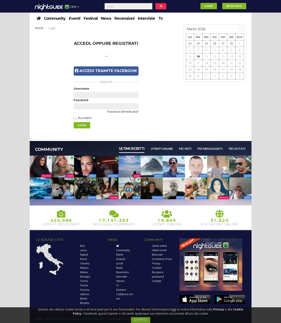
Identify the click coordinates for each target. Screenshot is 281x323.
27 (223, 43)
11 (206, 56)
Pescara (85, 290)
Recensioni (124, 18)
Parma (84, 285)
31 (198, 76)
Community (54, 18)
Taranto (85, 263)
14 (231, 56)
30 (190, 76)
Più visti (185, 149)
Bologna (85, 276)
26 (214, 43)
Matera (84, 268)
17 (198, 63)
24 (198, 43)
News (106, 18)
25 (206, 43)
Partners (121, 290)
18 (206, 63)
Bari (82, 246)
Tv (160, 18)
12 (214, 56)
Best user (157, 254)
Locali (119, 263)
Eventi (74, 18)
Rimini (83, 298)
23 (190, 43)
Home (39, 28)
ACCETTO (140, 320)
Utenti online (162, 149)
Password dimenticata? (123, 112)
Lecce (83, 250)
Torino (84, 281)
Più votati (237, 149)
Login (209, 6)
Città (72, 8)
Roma (83, 259)
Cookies (157, 268)
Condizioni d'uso (162, 259)
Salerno (84, 294)
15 (239, 56)
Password (81, 100)
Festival (91, 18)
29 (239, 69)
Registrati (234, 6)
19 (214, 63)
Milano (84, 272)
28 (231, 43)
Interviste (146, 18)
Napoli (84, 254)
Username (81, 88)
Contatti (156, 281)
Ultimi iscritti (131, 149)
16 (190, 63)
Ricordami (84, 118)
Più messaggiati (210, 149)
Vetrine (120, 281)
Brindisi (84, 303)
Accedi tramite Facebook (106, 70)
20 (223, 63)
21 (231, 63)
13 (223, 56)
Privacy (156, 263)
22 (239, 63)
